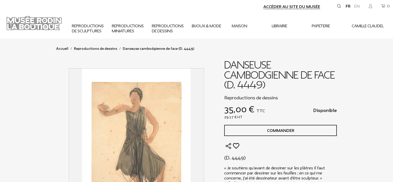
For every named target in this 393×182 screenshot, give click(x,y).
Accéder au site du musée (291, 7)
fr (348, 6)
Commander (280, 131)
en (357, 6)
